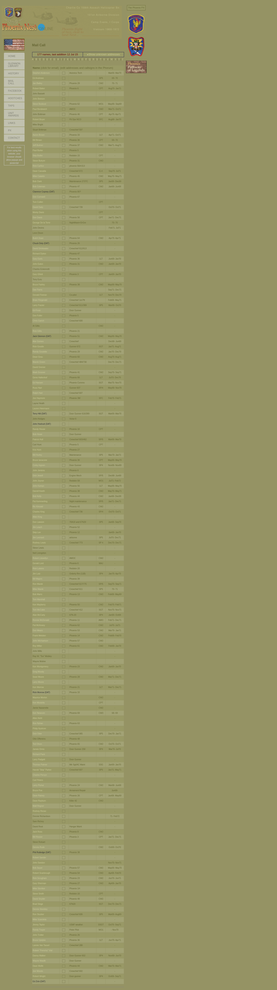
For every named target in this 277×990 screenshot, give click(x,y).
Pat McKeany (39, 625)
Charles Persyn (40, 775)
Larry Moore (38, 682)
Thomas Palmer (40, 765)
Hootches (15, 98)
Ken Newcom (39, 713)
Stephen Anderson (41, 73)
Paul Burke (38, 150)
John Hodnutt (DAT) (42, 424)
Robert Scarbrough (41, 873)
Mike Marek (38, 589)
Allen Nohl (37, 718)
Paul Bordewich (40, 109)
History (13, 73)
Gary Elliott (38, 274)
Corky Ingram (39, 465)
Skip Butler (38, 155)
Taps (11, 105)
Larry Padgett (39, 759)
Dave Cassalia (39, 171)
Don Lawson (38, 522)
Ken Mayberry (39, 604)
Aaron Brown (39, 135)
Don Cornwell (39, 197)
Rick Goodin (38, 346)
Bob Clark (37, 181)
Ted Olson (37, 744)
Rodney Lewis (39, 543)
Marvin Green (39, 362)
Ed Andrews (38, 78)
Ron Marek (38, 584)
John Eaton (38, 264)
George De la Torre (41, 223)
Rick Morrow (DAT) (41, 692)
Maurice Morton (40, 697)
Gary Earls (37, 259)
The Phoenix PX (136, 7)
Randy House (39, 429)
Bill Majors (37, 579)
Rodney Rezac (39, 811)
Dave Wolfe (38, 966)
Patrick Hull (38, 439)
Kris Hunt (37, 450)
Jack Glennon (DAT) (42, 336)
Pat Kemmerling (40, 501)
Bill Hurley (37, 455)
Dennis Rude (39, 847)
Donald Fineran (40, 295)
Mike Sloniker (39, 888)
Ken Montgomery (40, 666)
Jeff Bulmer (38, 145)
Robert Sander (39, 857)
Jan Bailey (37, 83)
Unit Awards (13, 114)
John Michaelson (40, 641)
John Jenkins (39, 470)
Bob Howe (37, 434)
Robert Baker (39, 88)
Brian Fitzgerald (40, 300)
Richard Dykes (39, 254)
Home (11, 56)
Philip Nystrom (39, 728)
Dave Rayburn (39, 801)
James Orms (38, 749)
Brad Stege (38, 904)
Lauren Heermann (41, 408)
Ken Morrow (38, 687)
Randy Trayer (39, 930)
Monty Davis (38, 212)
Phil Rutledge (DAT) (42, 852)
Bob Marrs (37, 594)
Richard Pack (39, 754)
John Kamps (38, 486)
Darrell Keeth (39, 491)
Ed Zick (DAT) (39, 981)
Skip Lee (37, 532)
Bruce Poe (37, 790)
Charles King (38, 512)
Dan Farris (37, 290)
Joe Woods (38, 971)
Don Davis (37, 217)
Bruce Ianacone (40, 460)
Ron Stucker (38, 914)
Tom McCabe (39, 610)
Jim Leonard (38, 537)
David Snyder (39, 899)
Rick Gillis (37, 331)
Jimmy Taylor (39, 925)
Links (11, 123)
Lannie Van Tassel (41, 945)
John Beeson (39, 99)
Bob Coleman (39, 186)
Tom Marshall (39, 599)
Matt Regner (38, 806)
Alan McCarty (39, 615)
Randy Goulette (40, 352)
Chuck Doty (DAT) (41, 243)
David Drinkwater (40, 248)
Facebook (15, 90)
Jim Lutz (36, 574)
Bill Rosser (38, 837)
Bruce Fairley (39, 284)
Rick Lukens (38, 568)
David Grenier (39, 367)
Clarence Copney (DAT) (43, 192)
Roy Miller (37, 646)
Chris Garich (38, 321)
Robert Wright (39, 976)
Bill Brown (37, 140)
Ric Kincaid (38, 506)
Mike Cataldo (39, 176)
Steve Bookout (39, 104)
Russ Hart (37, 388)
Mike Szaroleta (39, 919)
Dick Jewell (38, 475)
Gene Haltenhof (40, 377)
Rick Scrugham (40, 878)
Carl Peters (38, 780)
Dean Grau (38, 357)
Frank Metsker (39, 635)
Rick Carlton (38, 166)
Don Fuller (37, 315)
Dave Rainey (38, 795)
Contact (14, 137)
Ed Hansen (38, 383)
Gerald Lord (38, 563)
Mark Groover (39, 372)
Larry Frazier (38, 305)
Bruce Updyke (39, 940)
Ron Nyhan (38, 723)
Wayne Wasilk (39, 961)
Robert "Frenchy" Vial (42, 950)
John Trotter (38, 935)
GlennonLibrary (14, 65)
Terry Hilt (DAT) (40, 414)
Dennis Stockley (40, 909)
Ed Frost (36, 310)
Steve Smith (38, 894)
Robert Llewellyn (40, 558)
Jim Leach (37, 527)
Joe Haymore (39, 398)
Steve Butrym (39, 161)
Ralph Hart (38, 393)
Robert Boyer (39, 119)
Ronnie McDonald (41, 620)
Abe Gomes (38, 341)
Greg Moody (38, 672)
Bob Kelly (37, 496)
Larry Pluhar (38, 785)
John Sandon (39, 863)
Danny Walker (39, 955)
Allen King (37, 517)
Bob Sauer (37, 868)
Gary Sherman (39, 883)
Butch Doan (38, 238)
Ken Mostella (39, 703)
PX (9, 130)
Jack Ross (37, 832)
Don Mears (38, 630)
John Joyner (38, 481)
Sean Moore (38, 677)
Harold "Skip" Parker (42, 770)
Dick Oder (37, 734)
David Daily (38, 207)
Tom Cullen (38, 202)
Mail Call (11, 82)
